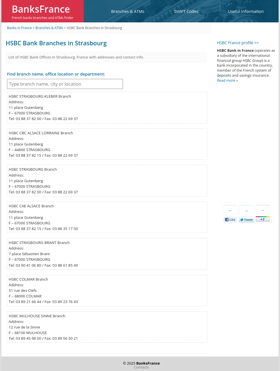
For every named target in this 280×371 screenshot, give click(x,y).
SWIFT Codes (186, 11)
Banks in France (19, 27)
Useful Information (246, 11)
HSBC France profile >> (238, 42)
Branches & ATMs (127, 11)
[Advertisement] (243, 139)
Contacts (141, 367)
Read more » (227, 80)
